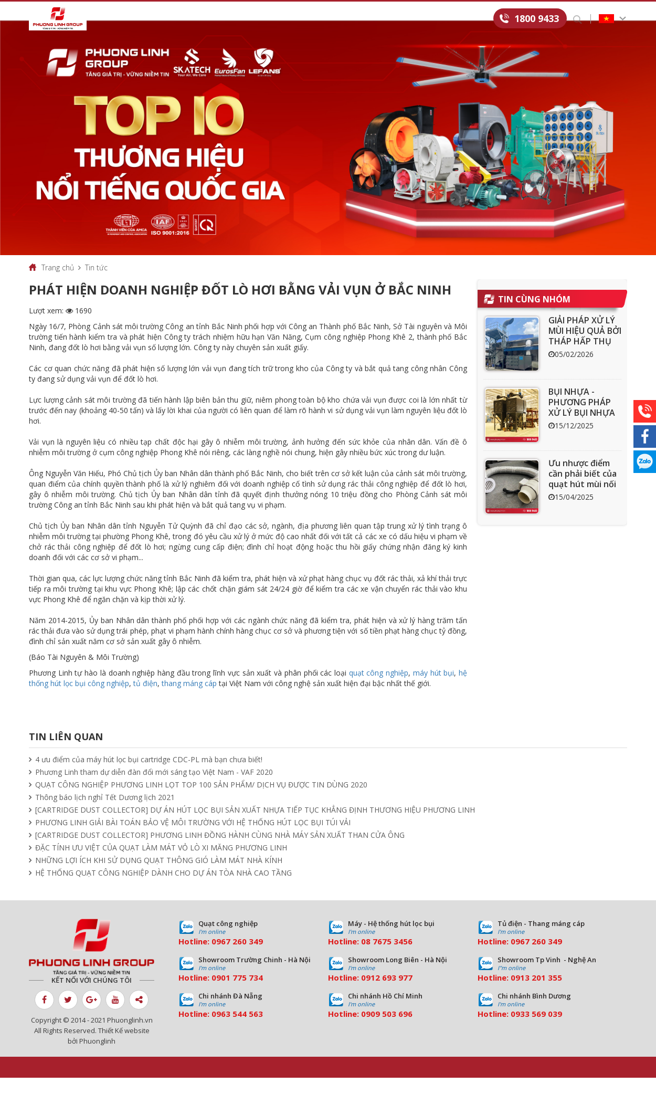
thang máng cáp (189, 699)
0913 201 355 (536, 993)
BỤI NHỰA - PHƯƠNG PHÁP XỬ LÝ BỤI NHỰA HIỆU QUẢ (581, 423)
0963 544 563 (237, 1030)
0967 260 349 (237, 957)
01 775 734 (242, 993)
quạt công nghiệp (378, 689)
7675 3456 (392, 957)
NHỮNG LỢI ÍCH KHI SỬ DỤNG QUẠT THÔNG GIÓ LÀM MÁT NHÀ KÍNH (158, 876)
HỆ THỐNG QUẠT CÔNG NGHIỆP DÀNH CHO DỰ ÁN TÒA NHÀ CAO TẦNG (163, 889)
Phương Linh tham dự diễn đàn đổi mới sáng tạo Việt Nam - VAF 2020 (154, 788)
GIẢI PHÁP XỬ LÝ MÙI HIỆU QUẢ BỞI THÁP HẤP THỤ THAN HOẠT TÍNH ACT (584, 357)
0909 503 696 (386, 1030)
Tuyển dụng (425, 19)
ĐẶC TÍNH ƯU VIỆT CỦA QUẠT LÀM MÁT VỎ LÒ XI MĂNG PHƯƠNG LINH (161, 864)
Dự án (267, 19)
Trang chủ (57, 284)
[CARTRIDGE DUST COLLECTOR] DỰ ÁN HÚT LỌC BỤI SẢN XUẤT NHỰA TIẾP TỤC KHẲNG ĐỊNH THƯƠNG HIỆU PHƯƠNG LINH (255, 826)
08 (366, 957)
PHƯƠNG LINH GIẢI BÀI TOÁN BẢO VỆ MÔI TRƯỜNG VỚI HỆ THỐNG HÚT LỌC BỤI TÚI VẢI (193, 839)
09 (216, 993)
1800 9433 (536, 18)
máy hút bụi (433, 689)
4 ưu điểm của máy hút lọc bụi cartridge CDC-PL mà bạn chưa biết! (148, 776)
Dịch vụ (224, 19)
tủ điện (145, 699)
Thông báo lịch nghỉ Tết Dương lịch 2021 (105, 813)
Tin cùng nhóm (534, 315)
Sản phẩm (175, 19)
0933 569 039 (536, 1030)
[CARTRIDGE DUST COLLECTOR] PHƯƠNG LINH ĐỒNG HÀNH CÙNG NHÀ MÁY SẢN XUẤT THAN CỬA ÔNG (220, 851)
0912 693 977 (386, 993)
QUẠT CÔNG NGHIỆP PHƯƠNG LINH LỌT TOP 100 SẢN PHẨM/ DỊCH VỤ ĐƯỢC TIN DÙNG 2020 (201, 801)
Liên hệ (478, 19)
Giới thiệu (121, 19)
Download (363, 19)
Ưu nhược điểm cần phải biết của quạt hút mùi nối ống (582, 495)
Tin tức (310, 19)
